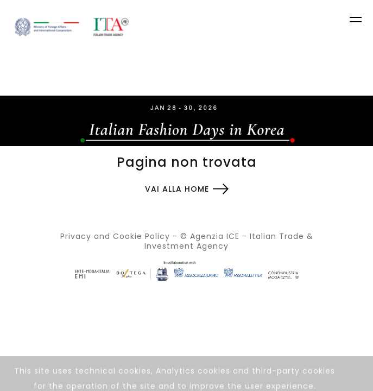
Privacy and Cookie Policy (115, 236)
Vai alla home (177, 189)
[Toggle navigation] (356, 21)
